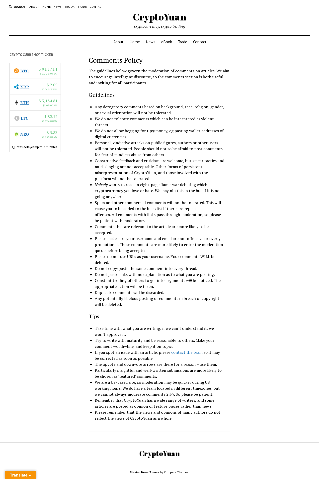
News (58, 6)
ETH (24, 102)
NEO (24, 134)
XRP (24, 87)
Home (46, 6)
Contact (96, 6)
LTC (24, 118)
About (34, 6)
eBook (70, 6)
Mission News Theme (144, 472)
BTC (24, 71)
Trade (82, 6)
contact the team (187, 352)
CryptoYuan (159, 16)
